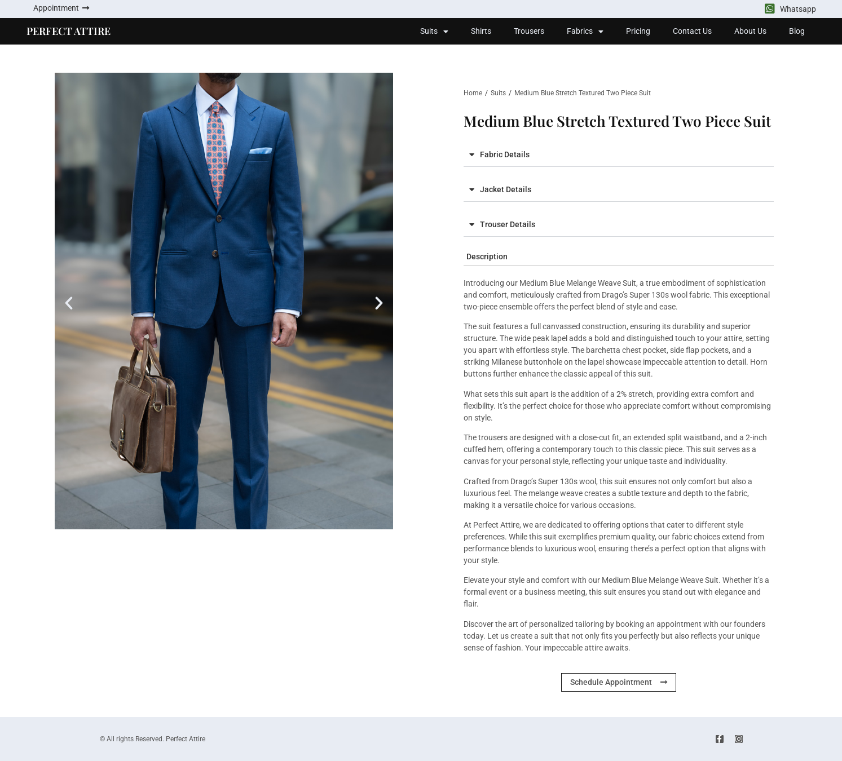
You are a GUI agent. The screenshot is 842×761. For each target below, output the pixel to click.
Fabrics (585, 31)
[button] (68, 303)
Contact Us (692, 31)
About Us (750, 31)
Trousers (529, 31)
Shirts (481, 31)
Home (473, 93)
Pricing (638, 31)
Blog (797, 31)
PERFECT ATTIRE (69, 31)
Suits (434, 31)
